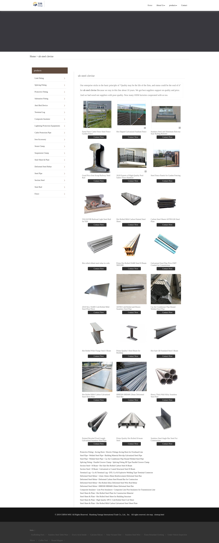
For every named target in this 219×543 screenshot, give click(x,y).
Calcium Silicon (96, 535)
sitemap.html (159, 514)
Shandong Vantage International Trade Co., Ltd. (107, 514)
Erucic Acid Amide (79, 535)
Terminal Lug (40, 112)
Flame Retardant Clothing (154, 535)
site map (149, 514)
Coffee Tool (43, 540)
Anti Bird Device (41, 105)
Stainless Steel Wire (132, 535)
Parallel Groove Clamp (102, 462)
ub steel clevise (45, 56)
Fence (37, 194)
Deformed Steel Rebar (43, 167)
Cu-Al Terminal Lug (100, 472)
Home (150, 5)
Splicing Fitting (41, 85)
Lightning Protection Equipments (47, 126)
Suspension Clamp (42, 153)
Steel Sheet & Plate (42, 160)
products (173, 5)
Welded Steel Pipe (96, 455)
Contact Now (98, 137)
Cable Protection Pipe (43, 133)
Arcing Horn (99, 452)
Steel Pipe (38, 173)
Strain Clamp (40, 146)
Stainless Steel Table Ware (58, 535)
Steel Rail (38, 187)
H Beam (95, 466)
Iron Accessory (40, 139)
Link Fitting (39, 78)
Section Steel (40, 180)
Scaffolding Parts (37, 535)
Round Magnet (57, 540)
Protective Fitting (41, 92)
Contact (184, 5)
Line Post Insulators (104, 490)
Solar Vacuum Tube (113, 535)
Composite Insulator (42, 119)
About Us (160, 5)
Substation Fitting (41, 99)
